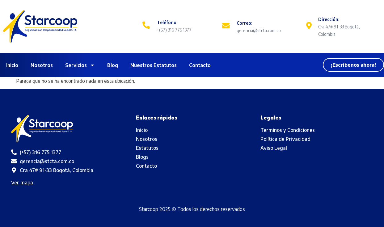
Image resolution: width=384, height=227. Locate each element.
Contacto (200, 65)
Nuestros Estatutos (153, 65)
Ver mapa (22, 182)
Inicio (12, 65)
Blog (112, 65)
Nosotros (42, 65)
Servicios (80, 65)
